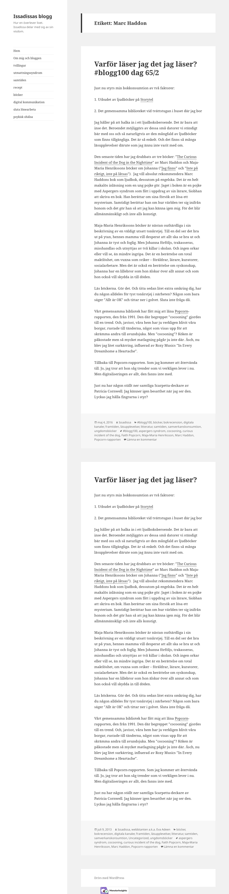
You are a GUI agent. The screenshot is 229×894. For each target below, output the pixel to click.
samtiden (19, 80)
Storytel (146, 99)
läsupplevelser (129, 427)
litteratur (146, 427)
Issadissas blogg (32, 16)
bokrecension (173, 422)
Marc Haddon (184, 435)
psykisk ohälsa (23, 117)
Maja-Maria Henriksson (158, 435)
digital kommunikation (29, 102)
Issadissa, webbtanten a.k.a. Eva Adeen (144, 829)
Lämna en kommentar (142, 439)
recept (17, 87)
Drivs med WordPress (109, 878)
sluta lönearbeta (24, 109)
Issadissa (125, 422)
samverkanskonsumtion (184, 427)
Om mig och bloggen (27, 58)
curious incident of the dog (142, 842)
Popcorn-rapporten (107, 439)
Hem (16, 51)
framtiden (112, 427)
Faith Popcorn (130, 435)
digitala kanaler (124, 834)
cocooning (174, 431)
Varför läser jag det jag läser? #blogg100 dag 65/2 (145, 68)
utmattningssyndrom (27, 73)
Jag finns (169, 168)
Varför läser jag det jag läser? (145, 479)
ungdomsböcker (105, 431)
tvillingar (19, 65)
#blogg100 (144, 422)
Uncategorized (139, 838)
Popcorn (181, 311)
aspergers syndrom (152, 431)
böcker (18, 95)
